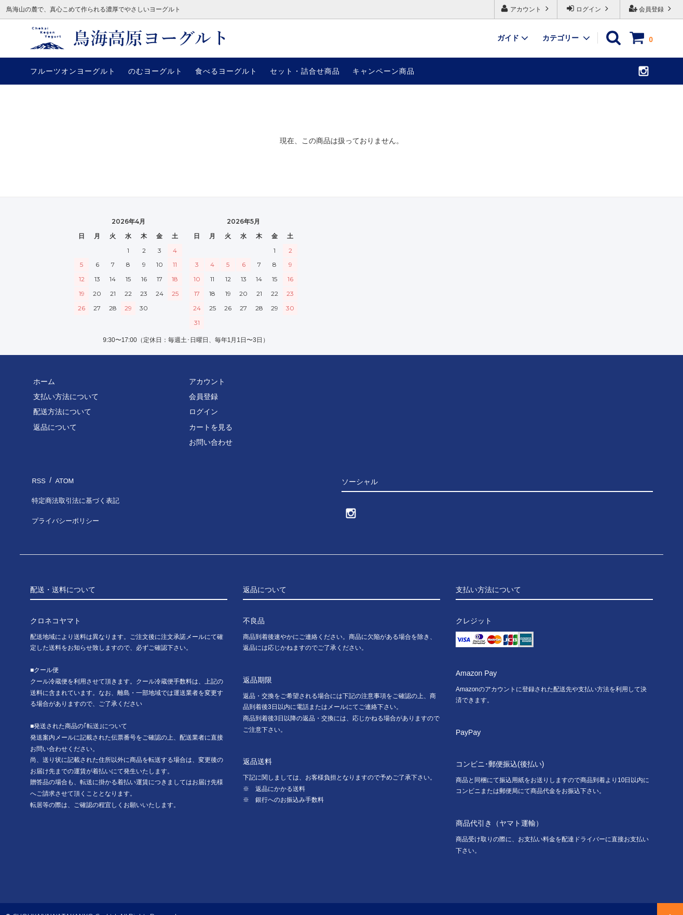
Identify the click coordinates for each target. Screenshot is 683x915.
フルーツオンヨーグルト (73, 71)
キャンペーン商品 (383, 71)
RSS (37, 478)
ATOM (61, 478)
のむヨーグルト (155, 71)
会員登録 (651, 8)
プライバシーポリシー (66, 508)
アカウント (526, 8)
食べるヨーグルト (226, 71)
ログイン (588, 8)
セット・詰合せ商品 (305, 71)
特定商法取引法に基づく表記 (77, 493)
